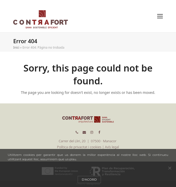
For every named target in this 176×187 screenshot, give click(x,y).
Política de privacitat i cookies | (81, 147)
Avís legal (112, 147)
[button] (160, 16)
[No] (169, 168)
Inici (16, 47)
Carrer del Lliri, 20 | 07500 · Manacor (88, 141)
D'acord (89, 179)
